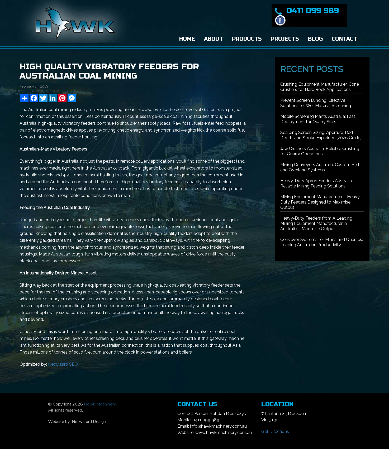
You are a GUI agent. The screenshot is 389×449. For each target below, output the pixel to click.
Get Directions (275, 431)
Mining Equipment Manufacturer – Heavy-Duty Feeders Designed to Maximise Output (321, 202)
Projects (285, 39)
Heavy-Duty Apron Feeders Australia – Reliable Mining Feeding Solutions (317, 183)
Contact (344, 39)
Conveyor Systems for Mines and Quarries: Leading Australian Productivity (321, 242)
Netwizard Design (89, 421)
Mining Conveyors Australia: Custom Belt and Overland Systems (319, 167)
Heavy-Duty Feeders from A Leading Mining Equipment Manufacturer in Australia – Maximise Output (316, 223)
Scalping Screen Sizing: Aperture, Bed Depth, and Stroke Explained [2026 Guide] (320, 135)
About (213, 39)
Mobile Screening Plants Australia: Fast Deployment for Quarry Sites (317, 119)
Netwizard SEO (63, 364)
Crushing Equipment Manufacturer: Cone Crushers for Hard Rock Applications (319, 87)
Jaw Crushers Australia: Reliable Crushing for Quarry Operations (319, 151)
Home (187, 39)
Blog (315, 39)
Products (247, 39)
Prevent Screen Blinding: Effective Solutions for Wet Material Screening (315, 103)
